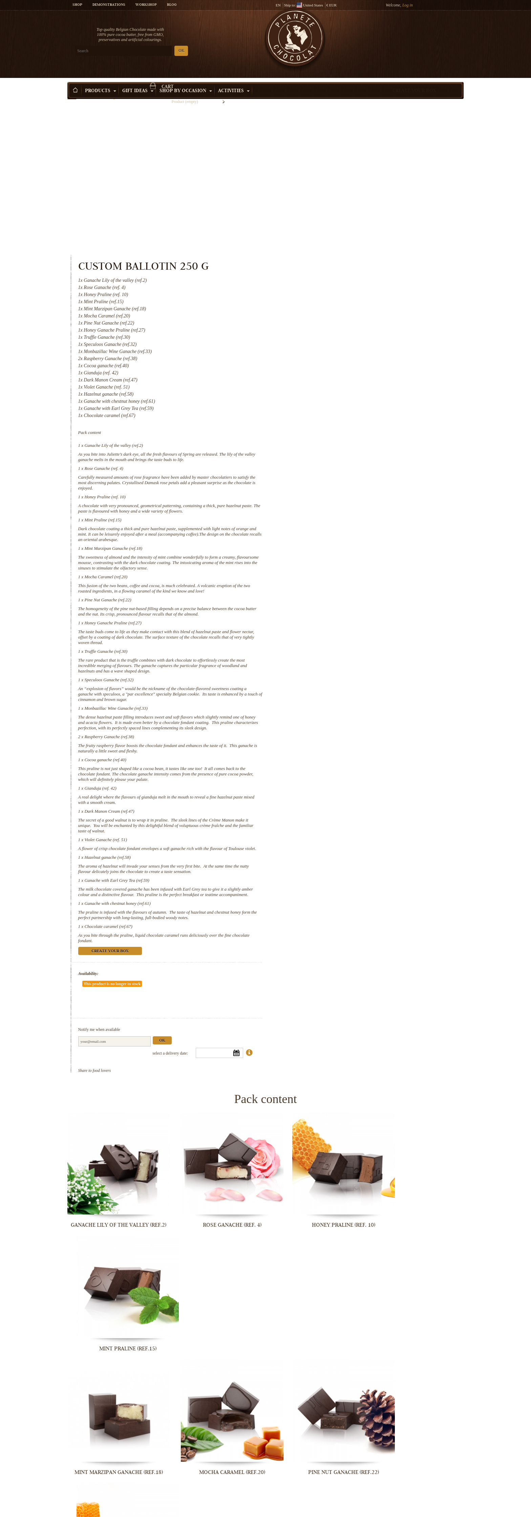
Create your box (414, 81)
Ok (390, 880)
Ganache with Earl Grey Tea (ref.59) (345, 734)
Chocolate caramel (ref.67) (336, 786)
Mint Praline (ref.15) (331, 363)
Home (71, 93)
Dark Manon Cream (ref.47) (337, 660)
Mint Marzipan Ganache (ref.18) (341, 391)
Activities (234, 81)
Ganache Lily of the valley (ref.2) (342, 288)
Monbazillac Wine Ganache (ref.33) (344, 551)
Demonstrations (108, 5)
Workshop (146, 5)
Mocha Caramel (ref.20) (334, 420)
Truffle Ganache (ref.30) (334, 494)
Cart (414, 32)
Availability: (316, 833)
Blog (171, 5)
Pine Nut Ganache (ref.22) (336, 443)
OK (147, 51)
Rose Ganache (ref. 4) (332, 311)
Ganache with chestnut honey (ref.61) (346, 763)
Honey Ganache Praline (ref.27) (341, 466)
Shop (77, 5)
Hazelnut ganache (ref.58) (336, 711)
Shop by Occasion (186, 81)
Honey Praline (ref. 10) (333, 340)
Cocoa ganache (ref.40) (333, 608)
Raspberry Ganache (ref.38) (337, 585)
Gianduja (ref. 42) (328, 637)
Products (100, 81)
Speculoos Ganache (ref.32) (337, 523)
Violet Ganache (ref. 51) (334, 688)
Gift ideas (137, 81)
